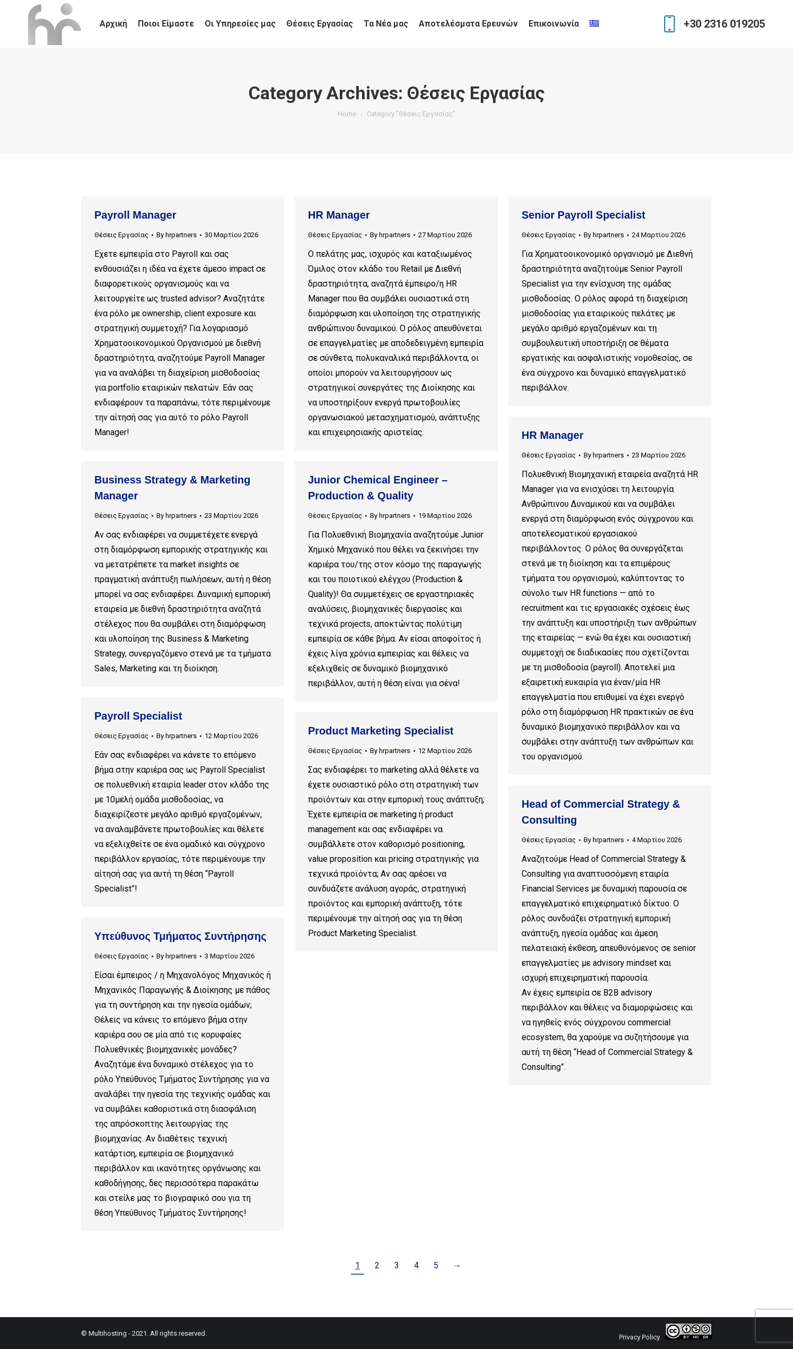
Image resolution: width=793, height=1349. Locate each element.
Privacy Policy (639, 1337)
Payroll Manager (135, 215)
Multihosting (108, 1333)
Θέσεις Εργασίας (121, 235)
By (176, 235)
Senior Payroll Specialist (583, 215)
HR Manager (339, 215)
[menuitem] (595, 23)
